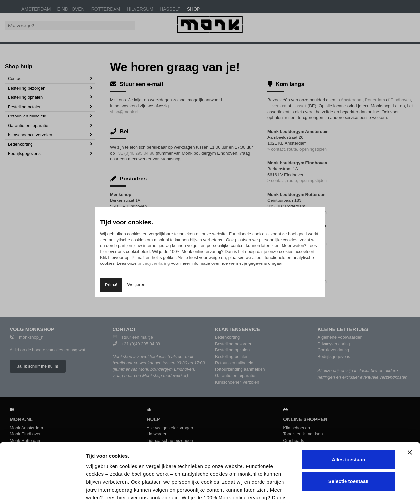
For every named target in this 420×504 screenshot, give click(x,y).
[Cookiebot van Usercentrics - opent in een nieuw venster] (42, 491)
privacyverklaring (154, 263)
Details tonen (352, 491)
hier (103, 251)
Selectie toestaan (348, 425)
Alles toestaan (348, 404)
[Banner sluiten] (410, 396)
